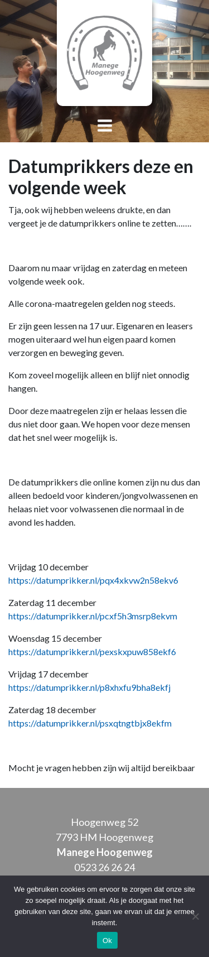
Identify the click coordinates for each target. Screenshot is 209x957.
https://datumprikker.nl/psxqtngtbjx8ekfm (90, 723)
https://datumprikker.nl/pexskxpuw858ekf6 (92, 651)
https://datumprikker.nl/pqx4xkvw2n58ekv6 (93, 580)
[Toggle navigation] (104, 126)
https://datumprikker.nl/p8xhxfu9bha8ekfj (89, 687)
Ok (107, 940)
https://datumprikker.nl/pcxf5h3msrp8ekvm (92, 615)
